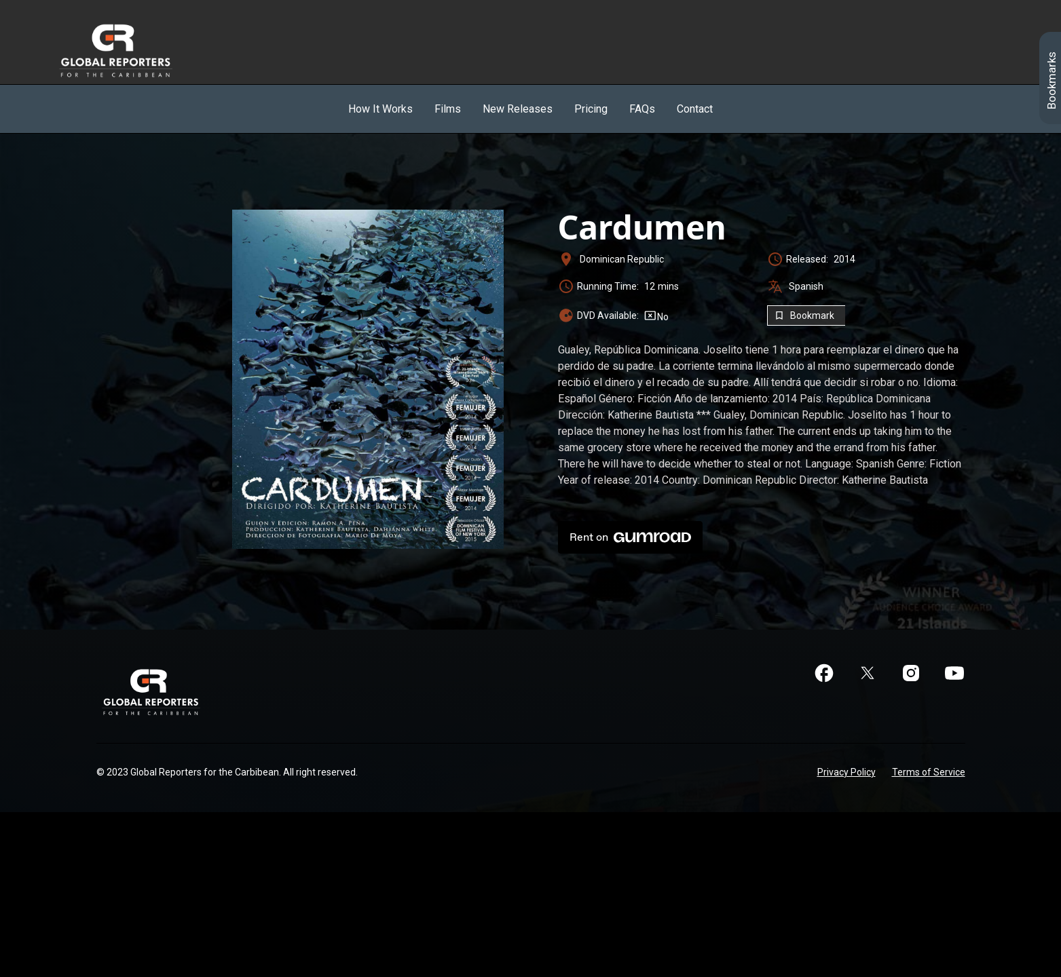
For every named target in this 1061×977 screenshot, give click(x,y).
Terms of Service (928, 772)
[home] (130, 50)
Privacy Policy (846, 772)
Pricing (591, 108)
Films (447, 108)
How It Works (380, 108)
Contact (695, 108)
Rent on (630, 537)
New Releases (518, 108)
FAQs (642, 108)
